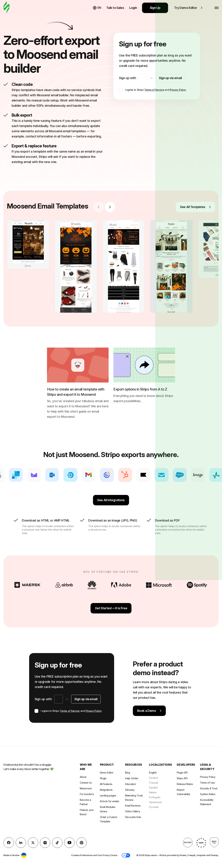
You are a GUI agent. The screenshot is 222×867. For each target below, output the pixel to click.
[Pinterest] (81, 842)
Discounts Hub (133, 817)
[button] (126, 855)
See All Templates (195, 207)
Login (133, 8)
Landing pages (108, 795)
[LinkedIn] (21, 842)
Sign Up (155, 8)
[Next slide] (110, 207)
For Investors (87, 794)
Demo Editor (106, 772)
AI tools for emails (109, 801)
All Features (106, 784)
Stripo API (182, 778)
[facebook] (8, 842)
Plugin (103, 778)
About (83, 776)
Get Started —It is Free (111, 608)
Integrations (106, 789)
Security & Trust (208, 788)
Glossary (130, 789)
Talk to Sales (115, 8)
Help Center (131, 778)
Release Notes (185, 784)
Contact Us (86, 782)
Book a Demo (149, 711)
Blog (127, 772)
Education (130, 784)
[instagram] (45, 842)
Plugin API (182, 772)
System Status (207, 794)
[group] (28, 244)
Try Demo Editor (188, 8)
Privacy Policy (178, 89)
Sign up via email (170, 78)
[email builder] (6, 7)
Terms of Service (154, 89)
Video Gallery (132, 811)
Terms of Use (207, 782)
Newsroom (86, 788)
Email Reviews (132, 805)
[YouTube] (69, 842)
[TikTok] (57, 842)
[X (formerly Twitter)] (33, 842)
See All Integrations (111, 500)
